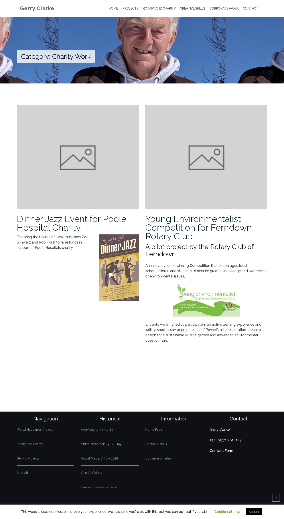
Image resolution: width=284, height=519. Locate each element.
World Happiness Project (35, 429)
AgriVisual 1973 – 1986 (97, 429)
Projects (130, 8)
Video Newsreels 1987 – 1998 (102, 444)
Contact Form (221, 451)
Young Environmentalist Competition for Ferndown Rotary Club (198, 227)
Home (113, 8)
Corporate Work (224, 8)
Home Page (153, 429)
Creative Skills (192, 8)
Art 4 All (22, 473)
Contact (250, 8)
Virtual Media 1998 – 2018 (99, 458)
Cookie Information (159, 458)
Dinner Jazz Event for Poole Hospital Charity (71, 223)
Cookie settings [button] (227, 512)
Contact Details (156, 444)
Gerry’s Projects (28, 458)
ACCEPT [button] (254, 511)
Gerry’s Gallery (92, 473)
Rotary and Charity (159, 8)
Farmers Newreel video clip (100, 487)
